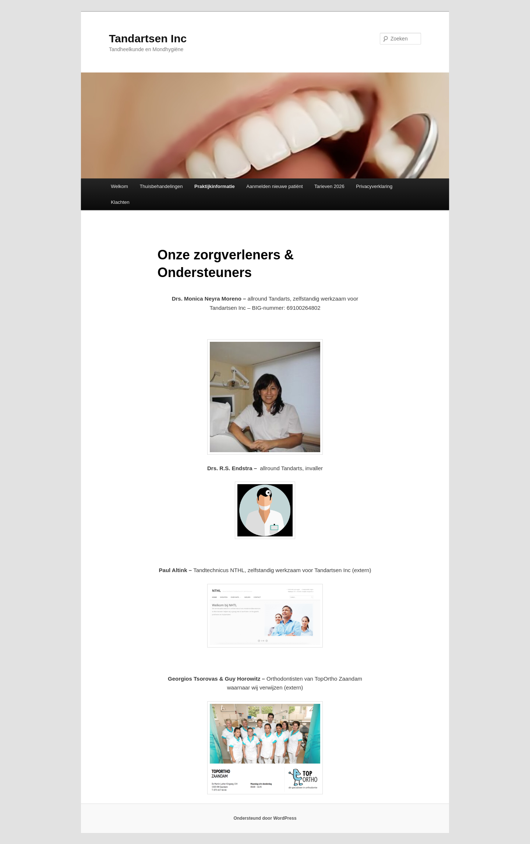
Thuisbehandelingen (161, 186)
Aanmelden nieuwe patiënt (274, 186)
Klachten (120, 202)
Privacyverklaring (374, 186)
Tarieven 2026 (329, 186)
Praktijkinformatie (214, 186)
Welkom (119, 186)
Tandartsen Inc (148, 38)
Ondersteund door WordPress (264, 818)
